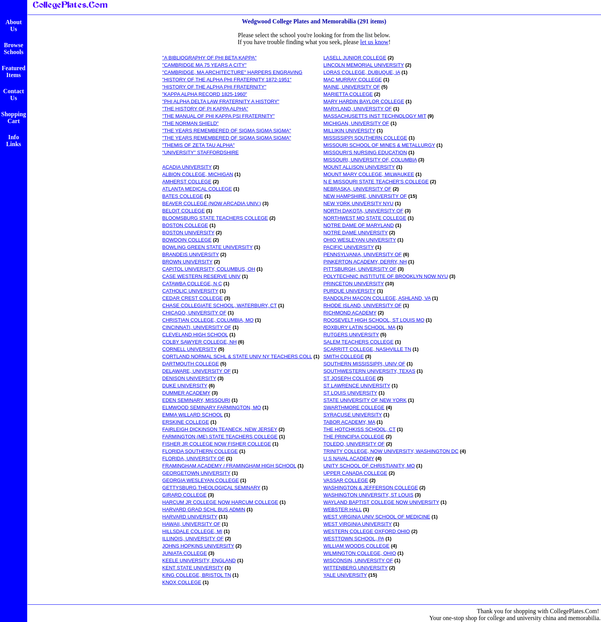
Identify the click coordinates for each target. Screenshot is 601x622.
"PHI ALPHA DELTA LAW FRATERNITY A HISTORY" (221, 101)
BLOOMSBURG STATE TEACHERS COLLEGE (215, 218)
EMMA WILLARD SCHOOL (192, 415)
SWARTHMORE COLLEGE (354, 407)
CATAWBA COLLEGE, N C (192, 283)
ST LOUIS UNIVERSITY (350, 393)
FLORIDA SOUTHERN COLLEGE (200, 451)
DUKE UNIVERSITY (185, 385)
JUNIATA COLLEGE (184, 553)
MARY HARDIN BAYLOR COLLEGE (363, 101)
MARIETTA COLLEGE (348, 94)
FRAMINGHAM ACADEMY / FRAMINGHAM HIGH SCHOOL (229, 466)
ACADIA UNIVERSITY (187, 167)
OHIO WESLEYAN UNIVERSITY (359, 240)
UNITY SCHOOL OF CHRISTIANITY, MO (369, 466)
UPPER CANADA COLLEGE (355, 473)
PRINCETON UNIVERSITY (353, 283)
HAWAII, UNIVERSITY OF (191, 524)
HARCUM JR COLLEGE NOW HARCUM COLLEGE (220, 502)
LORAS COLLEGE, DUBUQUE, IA (361, 72)
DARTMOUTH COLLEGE (190, 364)
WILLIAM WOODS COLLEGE (356, 546)
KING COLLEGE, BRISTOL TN (196, 575)
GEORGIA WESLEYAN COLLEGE (200, 480)
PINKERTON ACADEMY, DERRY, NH (365, 262)
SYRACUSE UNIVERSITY (352, 415)
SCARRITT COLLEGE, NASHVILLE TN (367, 349)
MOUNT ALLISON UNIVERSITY (359, 167)
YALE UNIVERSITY (345, 575)
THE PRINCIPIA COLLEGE (353, 436)
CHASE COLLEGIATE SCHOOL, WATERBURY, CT (219, 305)
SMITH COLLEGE (343, 356)
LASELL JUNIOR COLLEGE (354, 58)
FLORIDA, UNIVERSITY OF (193, 458)
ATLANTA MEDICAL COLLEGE (197, 189)
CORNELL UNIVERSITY (189, 349)
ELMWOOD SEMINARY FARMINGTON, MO (211, 407)
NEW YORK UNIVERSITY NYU (358, 203)
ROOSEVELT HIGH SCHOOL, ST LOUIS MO (373, 320)
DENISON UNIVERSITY (189, 378)
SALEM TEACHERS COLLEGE (358, 342)
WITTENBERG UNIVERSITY (355, 568)
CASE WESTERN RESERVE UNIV (201, 276)
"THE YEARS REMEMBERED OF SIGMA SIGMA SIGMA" (226, 130)
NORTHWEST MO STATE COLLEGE (364, 218)
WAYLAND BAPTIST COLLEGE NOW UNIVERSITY (381, 502)
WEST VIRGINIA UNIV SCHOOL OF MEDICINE (376, 517)
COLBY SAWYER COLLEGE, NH (199, 342)
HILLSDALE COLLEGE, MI (192, 531)
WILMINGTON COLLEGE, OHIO (359, 553)
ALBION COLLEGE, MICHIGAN (197, 174)
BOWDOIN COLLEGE (187, 240)
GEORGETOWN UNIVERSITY (196, 473)
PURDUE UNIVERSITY (349, 291)
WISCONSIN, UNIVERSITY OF (358, 560)
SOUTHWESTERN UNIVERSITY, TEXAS (369, 371)
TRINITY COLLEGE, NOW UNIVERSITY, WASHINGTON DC (391, 451)
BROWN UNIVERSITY (187, 262)
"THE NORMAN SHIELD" (190, 123)
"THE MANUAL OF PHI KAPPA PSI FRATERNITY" (218, 116)
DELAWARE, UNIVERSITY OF (196, 371)
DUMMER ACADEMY (186, 393)
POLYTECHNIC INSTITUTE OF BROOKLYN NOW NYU (385, 276)
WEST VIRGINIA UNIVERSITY (357, 524)
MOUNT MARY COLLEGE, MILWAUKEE (368, 174)
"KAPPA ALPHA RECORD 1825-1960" (204, 94)
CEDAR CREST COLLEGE (192, 298)
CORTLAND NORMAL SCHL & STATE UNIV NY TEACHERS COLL (237, 356)
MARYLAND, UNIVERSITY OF (357, 109)
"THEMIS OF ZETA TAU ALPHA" (198, 145)
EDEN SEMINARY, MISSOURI (196, 400)
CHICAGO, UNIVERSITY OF (194, 313)
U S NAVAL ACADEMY (348, 458)
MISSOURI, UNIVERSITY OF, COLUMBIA (370, 160)
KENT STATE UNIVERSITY (192, 568)
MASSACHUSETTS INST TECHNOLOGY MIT (374, 116)
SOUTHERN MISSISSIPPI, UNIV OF (364, 364)
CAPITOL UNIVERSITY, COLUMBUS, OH (208, 269)
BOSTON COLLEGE (185, 225)
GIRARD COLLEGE (184, 495)
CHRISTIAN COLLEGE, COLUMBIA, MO (208, 320)
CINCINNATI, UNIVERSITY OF (196, 327)
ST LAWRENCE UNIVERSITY (356, 385)
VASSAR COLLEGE (345, 480)
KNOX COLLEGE (181, 582)
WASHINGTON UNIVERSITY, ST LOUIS (368, 495)
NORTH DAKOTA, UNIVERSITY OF (363, 211)
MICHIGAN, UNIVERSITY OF (356, 123)
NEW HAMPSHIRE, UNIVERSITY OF (365, 196)
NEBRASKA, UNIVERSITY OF (357, 189)
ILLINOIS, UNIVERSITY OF (193, 538)
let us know (374, 42)
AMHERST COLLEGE (186, 181)
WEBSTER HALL (342, 509)
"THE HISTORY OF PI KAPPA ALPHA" (205, 109)
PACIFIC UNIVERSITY (348, 247)
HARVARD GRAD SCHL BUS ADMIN (203, 509)
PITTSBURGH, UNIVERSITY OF (359, 269)
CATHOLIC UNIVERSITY (190, 291)
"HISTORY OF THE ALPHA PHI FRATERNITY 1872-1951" (226, 79)
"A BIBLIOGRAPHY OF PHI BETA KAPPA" (209, 58)
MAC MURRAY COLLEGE (352, 79)
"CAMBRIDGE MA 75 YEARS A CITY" (204, 65)
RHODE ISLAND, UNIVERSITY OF (362, 305)
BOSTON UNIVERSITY (188, 232)
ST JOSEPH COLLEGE (349, 378)
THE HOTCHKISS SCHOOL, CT (359, 429)
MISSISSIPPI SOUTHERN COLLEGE (365, 138)
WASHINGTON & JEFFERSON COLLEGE (370, 487)
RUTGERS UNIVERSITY (351, 334)
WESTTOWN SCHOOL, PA (353, 538)
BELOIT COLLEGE (183, 211)
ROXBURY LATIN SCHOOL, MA (359, 327)
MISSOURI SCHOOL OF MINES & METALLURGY (379, 145)
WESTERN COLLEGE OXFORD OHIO (366, 531)
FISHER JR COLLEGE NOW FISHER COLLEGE (216, 444)
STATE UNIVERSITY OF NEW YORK (364, 400)
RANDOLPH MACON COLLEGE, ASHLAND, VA (377, 298)
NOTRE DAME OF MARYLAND (358, 225)
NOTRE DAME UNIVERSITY (355, 232)
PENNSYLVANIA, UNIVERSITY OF (362, 254)
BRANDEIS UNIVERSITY (190, 254)
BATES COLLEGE (182, 196)
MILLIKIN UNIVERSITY (349, 130)
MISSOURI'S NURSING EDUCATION (365, 152)
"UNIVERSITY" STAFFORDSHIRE (200, 152)
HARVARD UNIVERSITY (190, 517)
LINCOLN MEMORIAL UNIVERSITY (363, 65)
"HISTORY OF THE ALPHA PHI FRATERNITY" (214, 87)
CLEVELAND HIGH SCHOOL (195, 334)
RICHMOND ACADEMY (349, 313)
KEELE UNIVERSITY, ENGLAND (199, 560)
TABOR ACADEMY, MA (349, 422)
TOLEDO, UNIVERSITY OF (354, 444)
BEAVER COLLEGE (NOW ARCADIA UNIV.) (211, 203)
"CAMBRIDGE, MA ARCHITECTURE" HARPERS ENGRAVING (232, 72)
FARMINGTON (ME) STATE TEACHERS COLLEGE (220, 436)
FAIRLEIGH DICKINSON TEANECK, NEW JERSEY (219, 429)
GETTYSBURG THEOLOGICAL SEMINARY (211, 487)
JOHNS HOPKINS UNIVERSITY (198, 546)
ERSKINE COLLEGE (185, 422)
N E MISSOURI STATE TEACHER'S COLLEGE (376, 181)
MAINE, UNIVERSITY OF (351, 87)
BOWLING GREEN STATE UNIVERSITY (207, 247)
